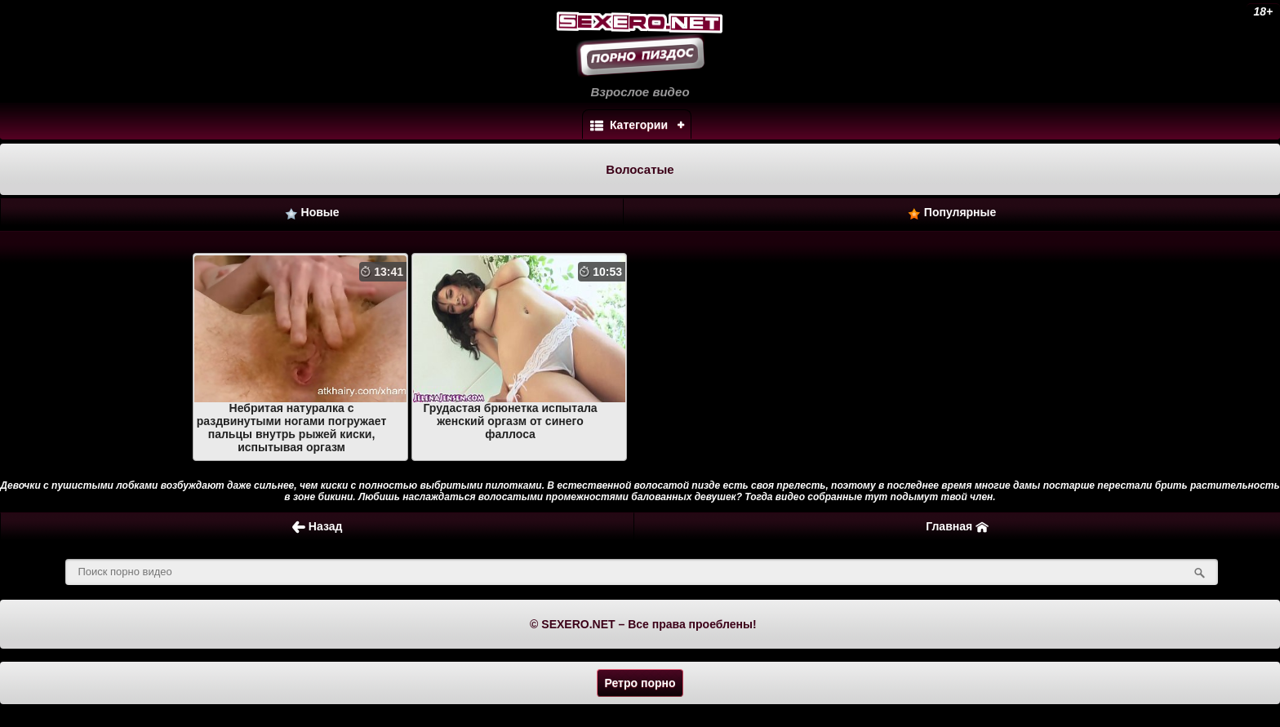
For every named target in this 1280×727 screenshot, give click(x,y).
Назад (317, 527)
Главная (957, 527)
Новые (312, 212)
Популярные (952, 212)
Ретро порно (639, 682)
